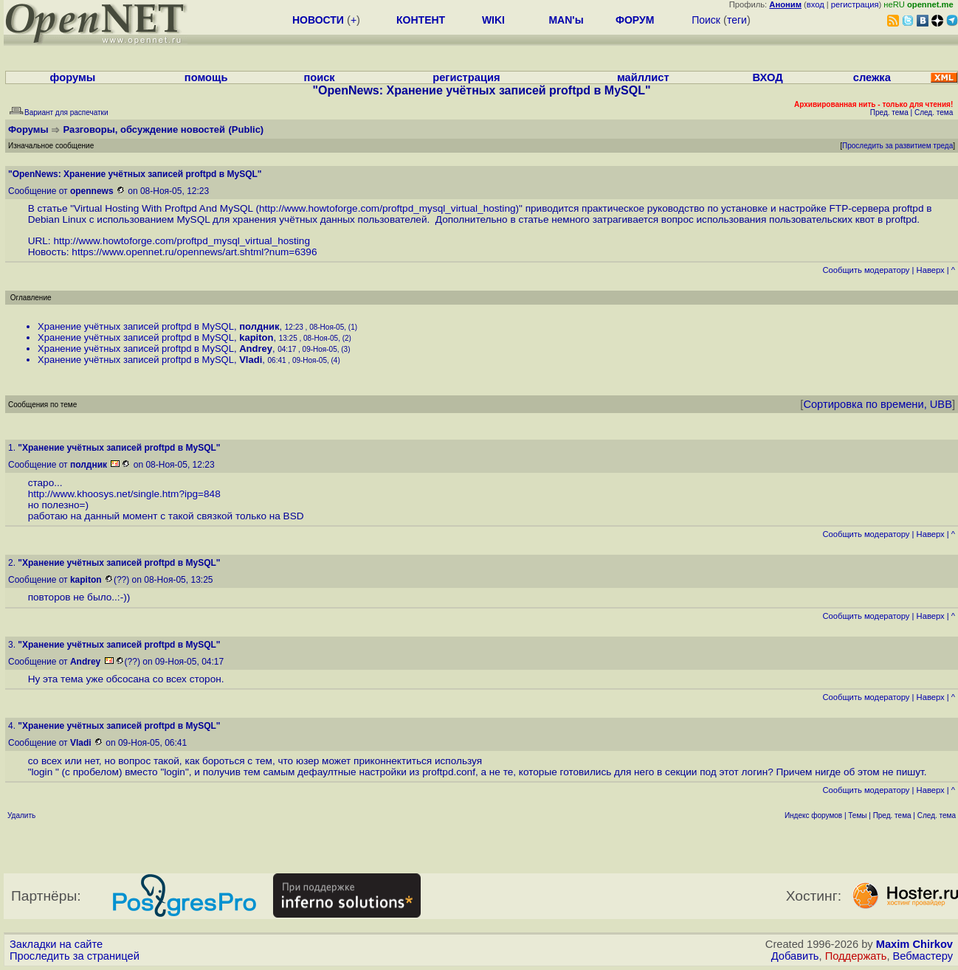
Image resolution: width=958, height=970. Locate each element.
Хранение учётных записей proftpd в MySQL (136, 326)
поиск (318, 77)
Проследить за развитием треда (897, 146)
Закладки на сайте (56, 944)
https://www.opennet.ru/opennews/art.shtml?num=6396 (194, 251)
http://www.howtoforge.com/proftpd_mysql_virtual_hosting (387, 208)
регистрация (855, 4)
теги (737, 20)
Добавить (795, 956)
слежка (872, 77)
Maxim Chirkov (914, 944)
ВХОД (768, 77)
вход (815, 4)
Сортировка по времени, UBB (877, 404)
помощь (206, 77)
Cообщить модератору (865, 270)
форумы (73, 77)
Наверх (931, 270)
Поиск (706, 20)
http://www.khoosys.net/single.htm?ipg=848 (124, 493)
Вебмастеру (923, 956)
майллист (643, 77)
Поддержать (856, 956)
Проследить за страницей (74, 956)
